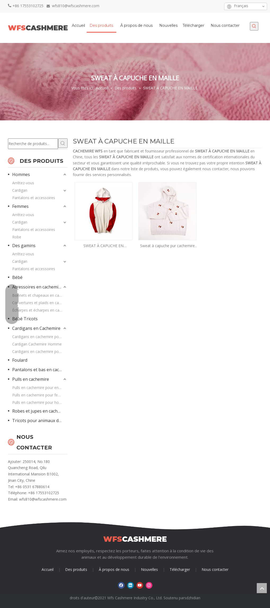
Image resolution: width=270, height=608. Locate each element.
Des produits (76, 569)
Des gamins (24, 245)
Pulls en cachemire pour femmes (40, 394)
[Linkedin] (199, 6)
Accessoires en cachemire (37, 287)
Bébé (17, 277)
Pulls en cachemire (30, 379)
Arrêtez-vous (23, 182)
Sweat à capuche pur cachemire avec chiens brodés (167, 246)
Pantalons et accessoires (33, 197)
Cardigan (19, 190)
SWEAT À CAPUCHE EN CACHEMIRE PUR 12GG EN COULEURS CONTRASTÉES (103, 246)
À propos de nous (114, 569)
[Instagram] (215, 6)
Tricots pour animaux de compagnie (40, 420)
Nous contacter (215, 569)
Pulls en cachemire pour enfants (39, 387)
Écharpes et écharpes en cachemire (40, 310)
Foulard (19, 360)
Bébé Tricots (25, 319)
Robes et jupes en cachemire (40, 411)
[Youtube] (207, 6)
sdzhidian (192, 597)
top (262, 588)
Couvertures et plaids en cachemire (40, 302)
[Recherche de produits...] (33, 143)
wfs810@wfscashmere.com (43, 499)
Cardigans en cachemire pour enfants (40, 351)
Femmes (20, 206)
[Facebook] (190, 6)
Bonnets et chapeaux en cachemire (40, 295)
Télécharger (180, 569)
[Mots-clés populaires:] (254, 26)
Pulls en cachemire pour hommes (40, 402)
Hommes (21, 174)
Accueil (48, 569)
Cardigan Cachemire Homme (37, 344)
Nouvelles (149, 569)
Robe (16, 236)
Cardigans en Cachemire (36, 328)
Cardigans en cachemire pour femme (40, 336)
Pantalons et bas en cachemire (40, 370)
